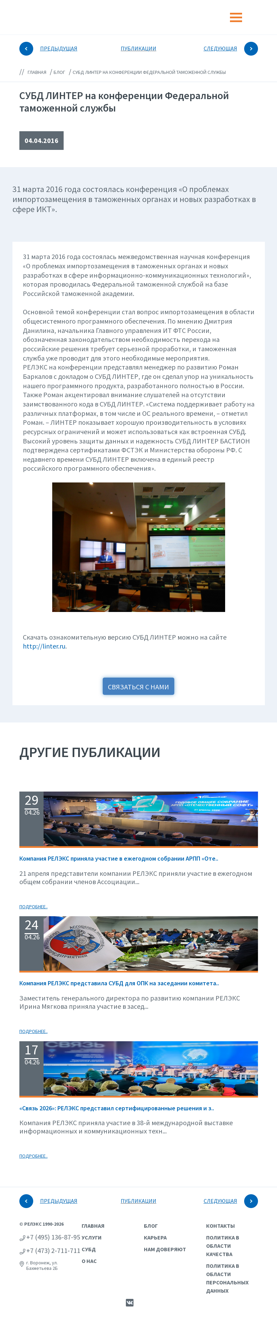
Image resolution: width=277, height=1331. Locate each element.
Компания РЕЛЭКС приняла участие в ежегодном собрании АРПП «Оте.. (118, 858)
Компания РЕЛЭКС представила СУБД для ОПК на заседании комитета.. (119, 983)
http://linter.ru (44, 646)
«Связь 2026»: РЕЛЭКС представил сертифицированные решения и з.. (116, 1108)
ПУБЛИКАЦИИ (138, 48)
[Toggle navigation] (236, 17)
